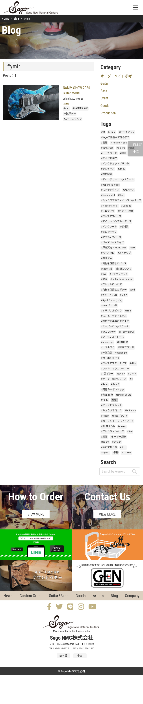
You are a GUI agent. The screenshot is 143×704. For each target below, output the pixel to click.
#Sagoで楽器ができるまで (115, 137)
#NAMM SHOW (80, 108)
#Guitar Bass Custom (121, 279)
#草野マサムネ (109, 447)
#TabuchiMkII (108, 195)
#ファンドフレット (111, 405)
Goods (104, 106)
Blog (16, 18)
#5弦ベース (129, 189)
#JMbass (127, 452)
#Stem (121, 195)
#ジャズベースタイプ (112, 242)
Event (104, 98)
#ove (103, 274)
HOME (5, 18)
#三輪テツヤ (108, 211)
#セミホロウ (108, 347)
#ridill (128, 310)
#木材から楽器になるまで (115, 321)
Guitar (66, 104)
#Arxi (130, 431)
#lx (131, 379)
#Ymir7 (104, 400)
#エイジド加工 (109, 158)
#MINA (123, 295)
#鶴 (103, 132)
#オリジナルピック (111, 310)
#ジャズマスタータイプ (113, 363)
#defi (132, 289)
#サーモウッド (109, 153)
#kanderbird (107, 148)
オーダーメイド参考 (116, 76)
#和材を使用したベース (113, 263)
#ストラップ (124, 252)
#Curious (126, 205)
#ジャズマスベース (111, 216)
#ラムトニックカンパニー (115, 368)
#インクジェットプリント (115, 163)
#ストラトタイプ (110, 189)
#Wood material (109, 205)
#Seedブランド (120, 415)
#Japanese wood (110, 184)
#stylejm (116, 442)
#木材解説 (106, 174)
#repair (105, 415)
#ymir (66, 108)
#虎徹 (104, 436)
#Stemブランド (109, 305)
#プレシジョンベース (112, 431)
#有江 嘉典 (107, 394)
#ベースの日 (107, 252)
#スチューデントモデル (114, 316)
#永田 (123, 447)
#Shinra (105, 442)
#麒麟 (115, 452)
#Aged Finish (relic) (111, 300)
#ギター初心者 (109, 295)
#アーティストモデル (112, 337)
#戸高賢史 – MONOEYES (113, 247)
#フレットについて (111, 284)
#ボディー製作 (125, 211)
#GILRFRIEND (108, 426)
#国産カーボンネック (112, 389)
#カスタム (106, 258)
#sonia (111, 132)
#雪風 (104, 142)
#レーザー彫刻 (118, 436)
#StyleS (121, 169)
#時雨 (123, 153)
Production (108, 113)
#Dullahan (130, 410)
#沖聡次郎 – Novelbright (114, 352)
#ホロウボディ (109, 232)
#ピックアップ (127, 132)
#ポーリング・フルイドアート (117, 421)
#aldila (133, 363)
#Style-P (121, 373)
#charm (122, 426)
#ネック (115, 384)
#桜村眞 (124, 226)
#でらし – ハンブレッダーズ (116, 221)
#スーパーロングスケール (115, 326)
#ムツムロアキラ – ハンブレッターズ (121, 200)
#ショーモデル (127, 331)
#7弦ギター (69, 113)
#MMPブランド (126, 347)
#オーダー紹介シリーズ (113, 379)
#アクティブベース (111, 237)
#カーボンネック (72, 118)
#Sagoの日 (107, 268)
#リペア (132, 373)
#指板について (124, 268)
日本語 (137, 145)
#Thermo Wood (118, 142)
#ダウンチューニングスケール (117, 179)
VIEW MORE (36, 514)
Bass (103, 91)
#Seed (132, 247)
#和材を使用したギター (114, 289)
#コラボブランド (119, 274)
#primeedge (107, 342)
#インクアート (109, 226)
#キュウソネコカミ (111, 410)
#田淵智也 (122, 342)
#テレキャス (108, 169)
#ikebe (104, 384)
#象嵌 (104, 279)
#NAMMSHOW (108, 331)
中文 (136, 152)
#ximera (120, 148)
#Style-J (105, 452)
